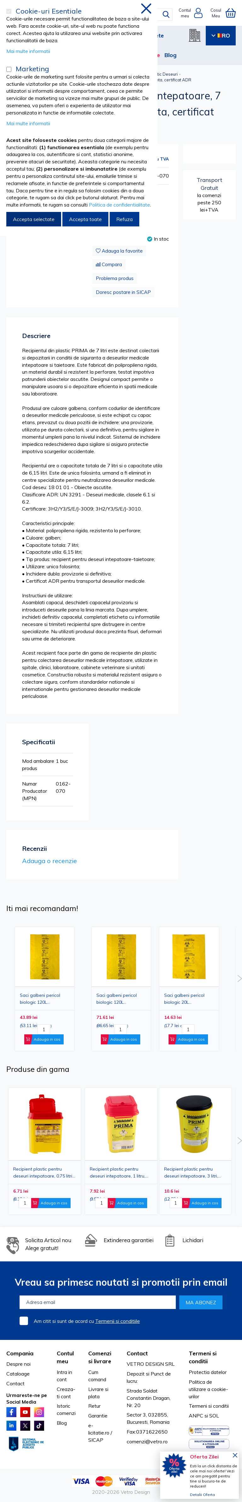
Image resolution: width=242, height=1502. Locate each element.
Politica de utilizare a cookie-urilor (208, 1389)
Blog (170, 55)
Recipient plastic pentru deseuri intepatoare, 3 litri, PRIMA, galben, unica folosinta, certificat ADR (191, 1172)
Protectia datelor (208, 1372)
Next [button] (239, 978)
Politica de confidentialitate (119, 205)
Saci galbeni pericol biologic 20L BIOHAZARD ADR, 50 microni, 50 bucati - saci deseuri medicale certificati (188, 998)
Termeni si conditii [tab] (202, 1357)
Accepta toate (85, 219)
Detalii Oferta (202, 1494)
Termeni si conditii (209, 1406)
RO (220, 35)
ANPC (196, 1415)
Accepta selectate (34, 219)
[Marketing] (8, 69)
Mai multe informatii (28, 51)
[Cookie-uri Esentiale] (8, 11)
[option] (189, 989)
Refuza (124, 219)
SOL (214, 1415)
